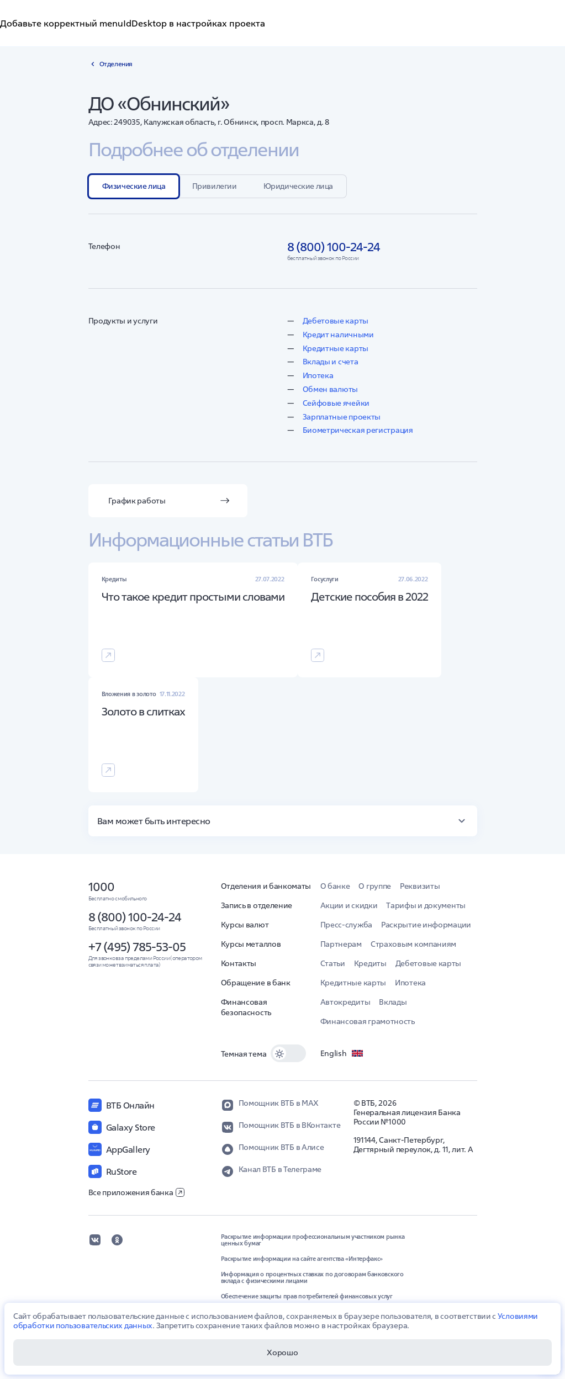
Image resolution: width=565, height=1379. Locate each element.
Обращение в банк (256, 983)
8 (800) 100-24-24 (134, 917)
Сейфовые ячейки (336, 403)
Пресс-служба (346, 925)
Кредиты (370, 963)
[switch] (288, 1053)
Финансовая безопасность (246, 1007)
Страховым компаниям (413, 944)
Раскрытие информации (426, 925)
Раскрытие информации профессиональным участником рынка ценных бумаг (313, 1240)
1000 (101, 886)
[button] (282, 820)
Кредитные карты (336, 348)
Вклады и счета (330, 362)
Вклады (392, 1002)
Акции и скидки (349, 905)
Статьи (332, 963)
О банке (335, 886)
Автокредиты (345, 1002)
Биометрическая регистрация (358, 430)
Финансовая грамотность (367, 1021)
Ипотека (318, 375)
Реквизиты (420, 886)
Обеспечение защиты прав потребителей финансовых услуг (307, 1296)
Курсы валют (245, 925)
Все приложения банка (136, 1192)
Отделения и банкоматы (266, 886)
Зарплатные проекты (342, 417)
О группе (374, 886)
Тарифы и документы (426, 905)
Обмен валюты (330, 389)
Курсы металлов (251, 944)
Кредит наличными (338, 335)
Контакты (239, 963)
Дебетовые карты (336, 321)
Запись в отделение (257, 905)
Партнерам (341, 944)
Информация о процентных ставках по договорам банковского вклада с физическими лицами (312, 1277)
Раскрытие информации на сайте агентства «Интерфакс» (302, 1258)
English (342, 1053)
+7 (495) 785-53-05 (137, 946)
